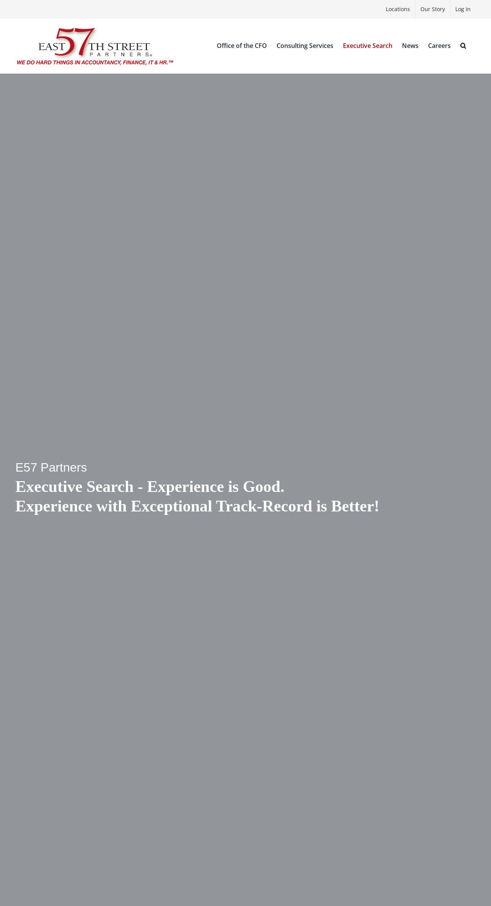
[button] (463, 45)
